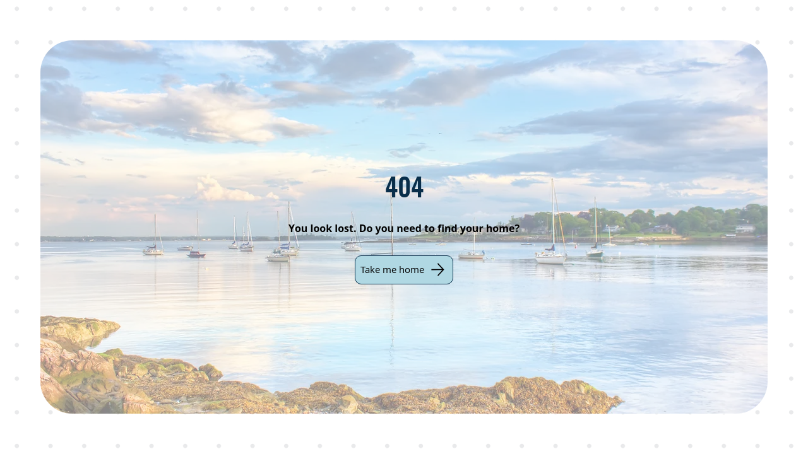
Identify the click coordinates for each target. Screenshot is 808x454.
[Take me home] (404, 269)
